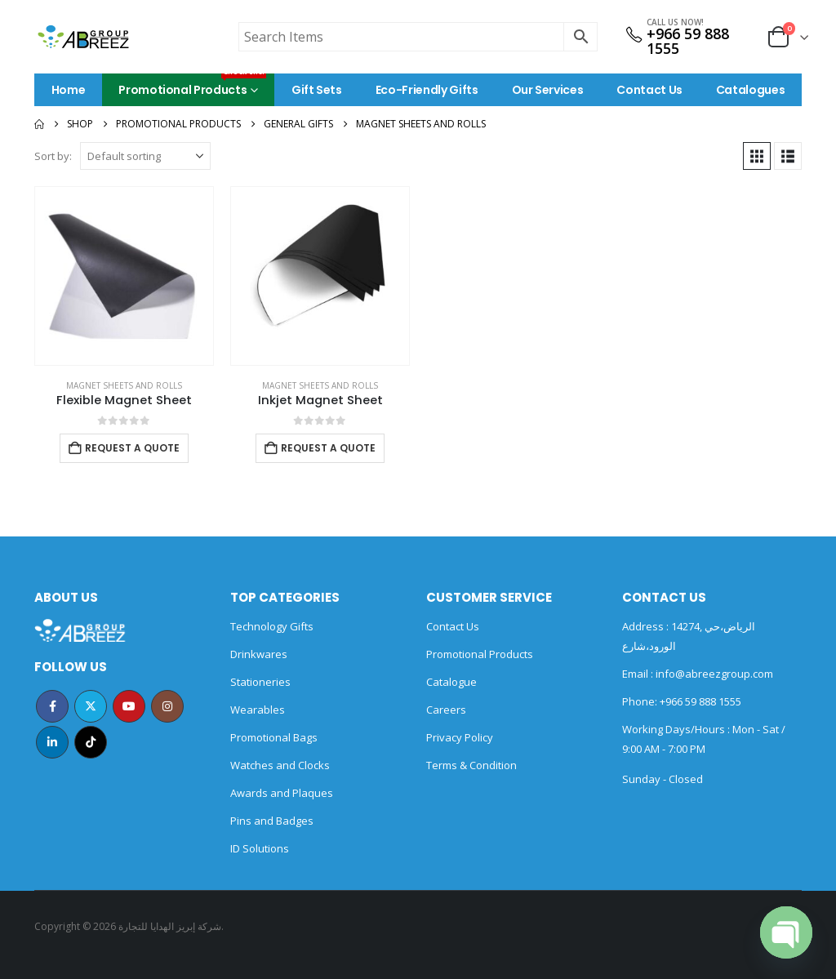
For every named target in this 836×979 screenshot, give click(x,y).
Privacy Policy (459, 737)
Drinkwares (258, 654)
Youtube (129, 706)
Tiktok (90, 742)
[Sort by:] (145, 156)
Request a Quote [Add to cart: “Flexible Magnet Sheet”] (132, 448)
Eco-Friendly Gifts (427, 90)
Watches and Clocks (280, 765)
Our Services (548, 90)
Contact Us (649, 90)
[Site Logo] (83, 37)
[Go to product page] (124, 276)
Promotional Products (192, 85)
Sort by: (53, 156)
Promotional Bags (274, 737)
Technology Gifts (272, 626)
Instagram (167, 706)
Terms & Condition (471, 765)
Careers (446, 709)
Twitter (90, 706)
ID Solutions (259, 848)
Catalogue (451, 681)
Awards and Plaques (281, 792)
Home (68, 90)
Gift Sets (316, 90)
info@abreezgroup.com (713, 673)
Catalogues (750, 90)
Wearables (257, 709)
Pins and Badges (272, 820)
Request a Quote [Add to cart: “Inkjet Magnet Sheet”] (328, 448)
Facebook (52, 706)
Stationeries (260, 681)
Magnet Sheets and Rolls (124, 385)
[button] (757, 156)
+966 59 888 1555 (688, 41)
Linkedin (52, 742)
